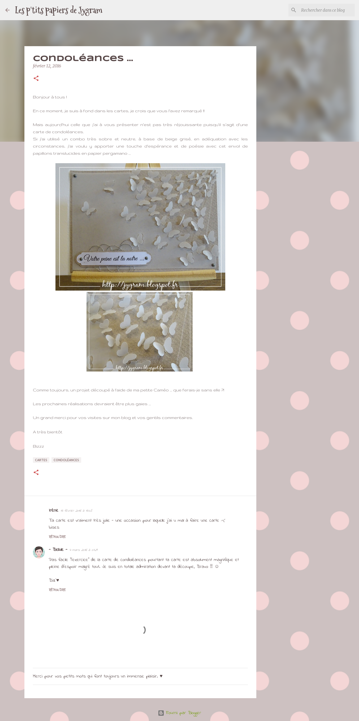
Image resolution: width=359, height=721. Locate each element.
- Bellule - (58, 549)
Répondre (57, 537)
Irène (53, 510)
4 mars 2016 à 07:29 (83, 549)
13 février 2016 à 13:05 (76, 510)
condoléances (66, 460)
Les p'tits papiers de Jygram (58, 10)
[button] (36, 78)
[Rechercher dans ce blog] (327, 10)
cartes (41, 460)
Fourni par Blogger (179, 713)
